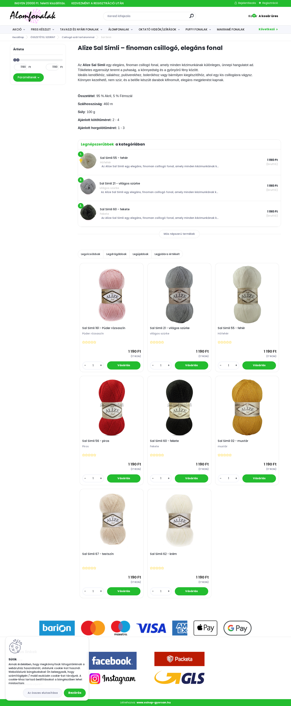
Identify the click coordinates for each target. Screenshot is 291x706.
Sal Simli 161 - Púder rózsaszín (103, 328)
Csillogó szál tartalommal (78, 37)
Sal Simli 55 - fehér (231, 328)
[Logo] (32, 16)
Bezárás (74, 693)
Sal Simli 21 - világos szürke (169, 328)
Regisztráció (270, 3)
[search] (191, 17)
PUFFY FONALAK (196, 29)
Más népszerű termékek (179, 234)
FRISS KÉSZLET (41, 29)
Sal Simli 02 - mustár (233, 441)
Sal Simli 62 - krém (163, 554)
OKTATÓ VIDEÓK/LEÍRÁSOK (157, 29)
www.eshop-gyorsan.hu (154, 702)
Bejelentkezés (247, 3)
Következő (267, 29)
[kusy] (93, 365)
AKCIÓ (17, 29)
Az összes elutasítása (43, 693)
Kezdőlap (18, 37)
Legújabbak (140, 254)
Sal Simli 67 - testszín (98, 554)
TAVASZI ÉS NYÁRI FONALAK (79, 29)
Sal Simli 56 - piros (95, 441)
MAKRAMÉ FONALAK (231, 29)
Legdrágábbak (116, 254)
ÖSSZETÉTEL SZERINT (42, 37)
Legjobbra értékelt (167, 254)
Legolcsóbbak (90, 254)
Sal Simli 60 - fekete (164, 441)
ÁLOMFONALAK (118, 29)
